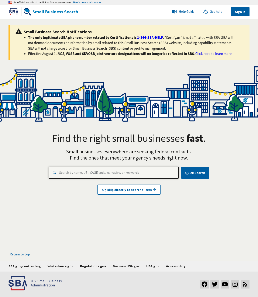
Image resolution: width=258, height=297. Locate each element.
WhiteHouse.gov (60, 266)
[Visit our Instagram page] (235, 284)
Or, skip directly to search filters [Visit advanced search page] (129, 190)
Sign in (240, 12)
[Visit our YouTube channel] (225, 284)
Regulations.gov (93, 266)
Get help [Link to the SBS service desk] (212, 11)
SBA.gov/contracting (24, 266)
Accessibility (175, 266)
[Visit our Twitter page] (214, 284)
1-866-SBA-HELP (150, 37)
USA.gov (152, 266)
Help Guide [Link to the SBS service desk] (183, 11)
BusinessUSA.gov (126, 266)
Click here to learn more (213, 53)
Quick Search (195, 173)
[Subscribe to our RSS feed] (245, 284)
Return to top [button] (20, 254)
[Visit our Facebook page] (204, 284)
